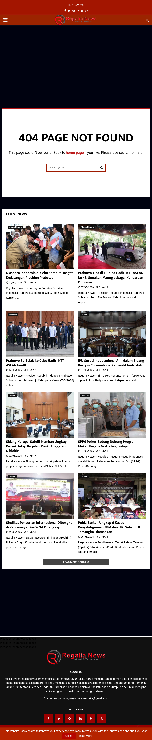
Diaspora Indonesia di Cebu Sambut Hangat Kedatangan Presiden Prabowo (39, 275)
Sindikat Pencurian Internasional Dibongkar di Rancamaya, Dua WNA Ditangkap (40, 525)
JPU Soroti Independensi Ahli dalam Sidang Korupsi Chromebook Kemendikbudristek (111, 363)
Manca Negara (15, 227)
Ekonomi (85, 396)
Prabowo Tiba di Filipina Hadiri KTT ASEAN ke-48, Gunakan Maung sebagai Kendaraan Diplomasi (110, 277)
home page (75, 152)
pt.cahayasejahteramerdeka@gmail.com (83, 698)
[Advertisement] (76, 57)
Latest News (16, 214)
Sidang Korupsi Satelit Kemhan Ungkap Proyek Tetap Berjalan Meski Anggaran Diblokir (36, 446)
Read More (85, 735)
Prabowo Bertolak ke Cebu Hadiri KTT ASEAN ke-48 (35, 363)
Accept (69, 735)
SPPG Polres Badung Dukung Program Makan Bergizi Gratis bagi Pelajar (107, 444)
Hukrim (84, 315)
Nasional (13, 315)
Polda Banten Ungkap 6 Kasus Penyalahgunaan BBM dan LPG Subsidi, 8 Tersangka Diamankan (109, 527)
